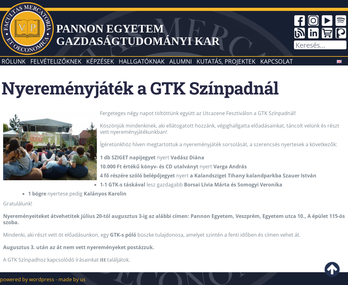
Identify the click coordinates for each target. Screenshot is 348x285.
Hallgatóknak (142, 61)
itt (103, 259)
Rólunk (14, 61)
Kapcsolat (276, 61)
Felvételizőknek (56, 61)
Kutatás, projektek (226, 61)
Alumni (180, 61)
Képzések (100, 61)
